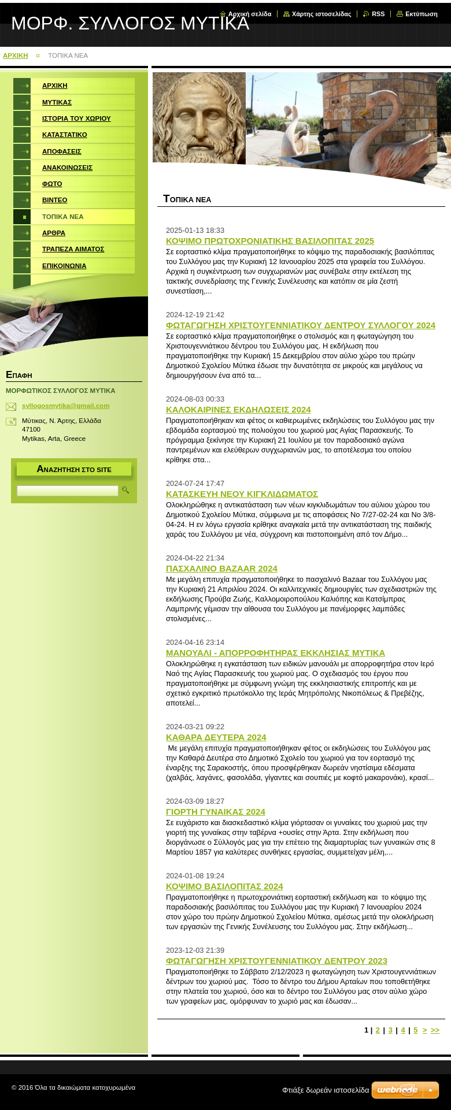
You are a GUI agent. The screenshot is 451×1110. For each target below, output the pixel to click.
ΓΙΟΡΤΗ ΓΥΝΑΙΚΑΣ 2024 (215, 811)
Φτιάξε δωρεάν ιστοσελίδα (325, 1090)
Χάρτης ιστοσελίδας (322, 13)
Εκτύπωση (421, 13)
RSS (378, 13)
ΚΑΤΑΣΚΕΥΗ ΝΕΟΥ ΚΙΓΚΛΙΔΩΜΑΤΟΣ (242, 494)
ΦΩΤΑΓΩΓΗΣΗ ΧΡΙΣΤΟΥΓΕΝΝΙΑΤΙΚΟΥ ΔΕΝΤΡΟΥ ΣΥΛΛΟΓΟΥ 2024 (300, 325)
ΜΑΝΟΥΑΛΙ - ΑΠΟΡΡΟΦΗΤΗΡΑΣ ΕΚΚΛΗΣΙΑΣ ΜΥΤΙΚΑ (275, 653)
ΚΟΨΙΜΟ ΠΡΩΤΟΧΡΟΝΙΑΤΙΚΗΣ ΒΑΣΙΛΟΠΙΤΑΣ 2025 (270, 241)
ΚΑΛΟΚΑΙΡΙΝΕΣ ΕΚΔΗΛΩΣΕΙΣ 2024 (238, 409)
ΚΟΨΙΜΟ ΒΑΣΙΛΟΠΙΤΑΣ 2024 (224, 886)
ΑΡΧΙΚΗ (15, 55)
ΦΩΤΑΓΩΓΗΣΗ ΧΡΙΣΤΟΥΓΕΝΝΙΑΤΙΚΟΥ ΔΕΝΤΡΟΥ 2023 (276, 961)
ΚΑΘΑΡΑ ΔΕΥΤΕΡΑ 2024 (216, 737)
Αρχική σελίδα (250, 13)
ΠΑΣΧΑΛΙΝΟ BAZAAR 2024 (222, 568)
